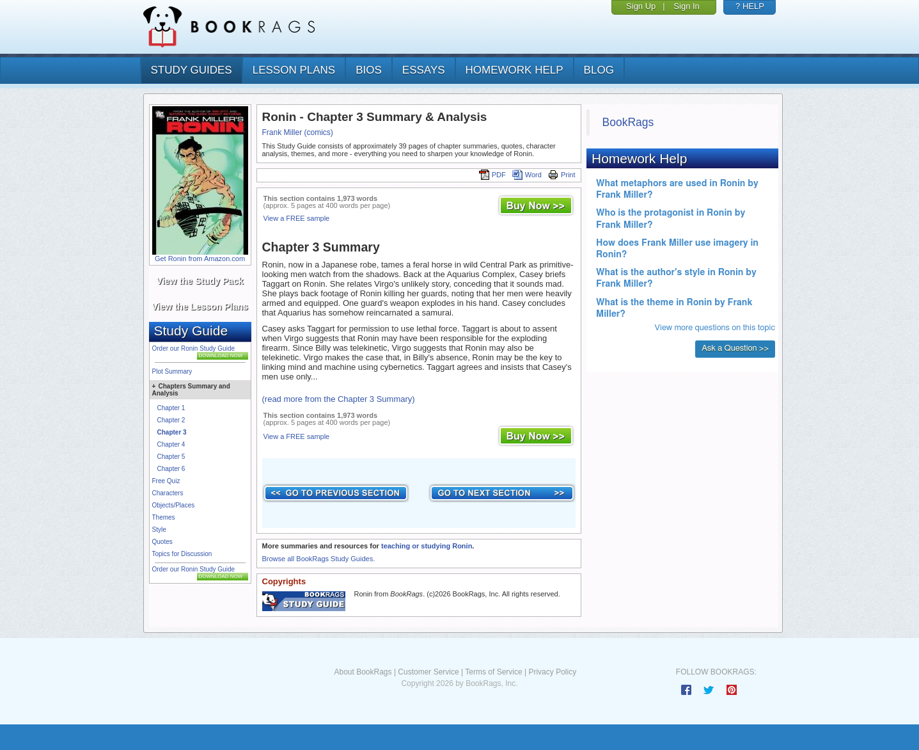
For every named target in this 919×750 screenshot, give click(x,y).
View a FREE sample (296, 218)
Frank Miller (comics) (297, 132)
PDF (492, 175)
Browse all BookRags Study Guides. (318, 558)
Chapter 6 (171, 468)
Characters (168, 493)
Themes (163, 517)
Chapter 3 (172, 432)
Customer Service (428, 671)
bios (369, 70)
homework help (514, 70)
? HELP (749, 6)
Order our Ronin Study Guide (193, 348)
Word (527, 175)
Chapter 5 (171, 456)
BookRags (628, 122)
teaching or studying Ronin (426, 546)
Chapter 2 (171, 420)
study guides (191, 70)
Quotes (162, 541)
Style (159, 529)
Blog (599, 70)
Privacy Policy (552, 671)
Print (562, 175)
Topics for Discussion (182, 553)
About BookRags (362, 671)
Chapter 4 (171, 444)
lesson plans (294, 70)
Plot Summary (172, 371)
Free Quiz (166, 480)
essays (423, 70)
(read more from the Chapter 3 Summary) (338, 399)
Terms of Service (493, 671)
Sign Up (641, 6)
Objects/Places (173, 505)
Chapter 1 (171, 407)
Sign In (686, 6)
